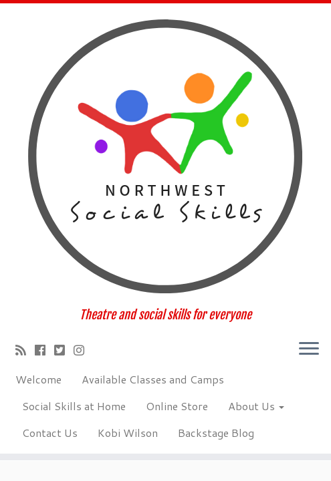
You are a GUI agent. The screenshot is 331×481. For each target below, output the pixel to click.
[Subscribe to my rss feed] (25, 350)
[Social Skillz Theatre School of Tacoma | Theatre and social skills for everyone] (165, 155)
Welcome (38, 379)
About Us (256, 406)
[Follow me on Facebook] (44, 350)
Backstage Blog (216, 432)
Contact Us (50, 432)
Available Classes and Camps (153, 379)
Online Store (177, 406)
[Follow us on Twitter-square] (64, 350)
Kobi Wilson (128, 432)
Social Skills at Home (74, 406)
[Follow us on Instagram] (83, 350)
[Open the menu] (309, 349)
